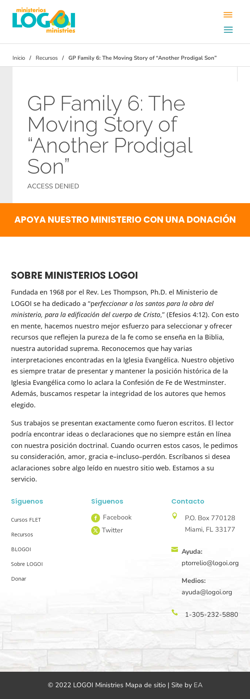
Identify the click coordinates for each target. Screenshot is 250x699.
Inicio (18, 58)
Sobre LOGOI (27, 563)
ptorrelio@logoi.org (210, 563)
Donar (18, 578)
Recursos (47, 58)
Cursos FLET (26, 519)
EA (198, 685)
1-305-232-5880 (211, 614)
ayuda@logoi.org (207, 592)
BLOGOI (21, 549)
